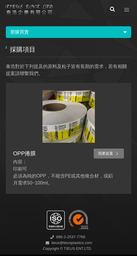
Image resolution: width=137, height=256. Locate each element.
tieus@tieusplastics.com (71, 243)
